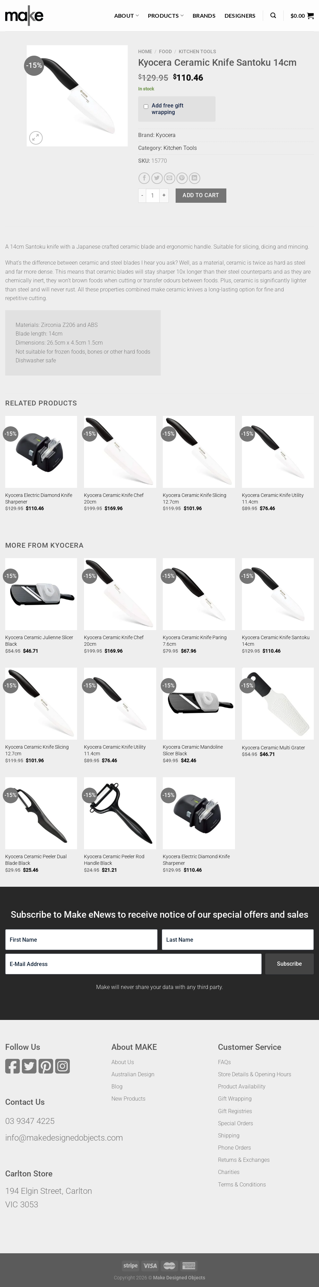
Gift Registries (235, 1111)
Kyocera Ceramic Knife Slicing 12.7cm (194, 498)
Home (145, 51)
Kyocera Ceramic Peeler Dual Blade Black (36, 860)
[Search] (273, 15)
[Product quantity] (153, 195)
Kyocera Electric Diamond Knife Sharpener (38, 498)
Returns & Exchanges (244, 1160)
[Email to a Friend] (169, 178)
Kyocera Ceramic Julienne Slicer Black (39, 641)
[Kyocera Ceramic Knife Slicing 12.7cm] (199, 452)
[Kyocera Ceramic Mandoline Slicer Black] (199, 704)
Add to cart (201, 195)
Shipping (229, 1135)
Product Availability (242, 1086)
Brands (204, 15)
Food (165, 51)
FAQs (224, 1062)
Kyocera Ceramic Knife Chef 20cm (114, 498)
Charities (229, 1172)
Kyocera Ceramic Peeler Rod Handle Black (114, 860)
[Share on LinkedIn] (194, 178)
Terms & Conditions (242, 1184)
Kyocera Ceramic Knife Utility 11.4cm (273, 498)
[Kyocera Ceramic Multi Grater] (278, 704)
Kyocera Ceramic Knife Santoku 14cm (276, 641)
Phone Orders (234, 1147)
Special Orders (235, 1123)
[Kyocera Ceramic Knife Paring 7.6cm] (199, 594)
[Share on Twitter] (157, 178)
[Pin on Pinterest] (182, 178)
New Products (128, 1098)
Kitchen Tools (197, 51)
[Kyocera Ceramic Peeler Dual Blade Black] (41, 813)
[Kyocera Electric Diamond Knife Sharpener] (41, 452)
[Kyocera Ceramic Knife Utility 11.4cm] (278, 452)
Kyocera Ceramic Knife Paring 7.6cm (195, 641)
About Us (122, 1062)
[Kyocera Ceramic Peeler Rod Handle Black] (120, 813)
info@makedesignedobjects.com (64, 1138)
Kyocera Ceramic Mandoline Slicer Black (193, 750)
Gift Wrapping (235, 1098)
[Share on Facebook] (144, 178)
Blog (117, 1086)
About (126, 15)
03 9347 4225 (29, 1121)
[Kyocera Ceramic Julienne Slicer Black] (41, 594)
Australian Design (132, 1074)
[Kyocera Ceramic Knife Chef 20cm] (120, 452)
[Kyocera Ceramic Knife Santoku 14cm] (278, 594)
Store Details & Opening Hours (254, 1074)
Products (166, 15)
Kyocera (166, 135)
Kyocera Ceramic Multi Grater (273, 748)
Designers (240, 15)
